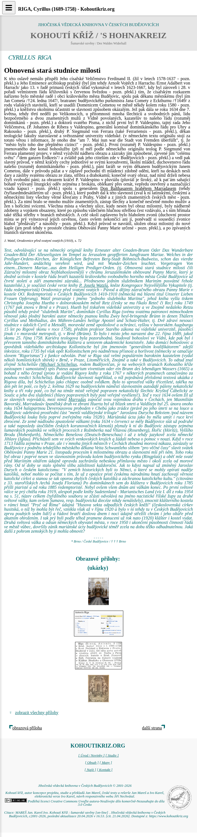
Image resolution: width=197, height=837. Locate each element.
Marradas (77, 399)
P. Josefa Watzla (93, 285)
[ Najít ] (90, 770)
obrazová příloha (27, 728)
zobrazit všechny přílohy (36, 712)
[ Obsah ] (92, 763)
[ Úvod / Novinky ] (91, 755)
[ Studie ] (112, 755)
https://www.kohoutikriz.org (168, 816)
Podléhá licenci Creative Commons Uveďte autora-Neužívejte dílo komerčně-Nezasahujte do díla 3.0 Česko (84, 803)
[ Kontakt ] (105, 770)
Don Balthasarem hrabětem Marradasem (138, 188)
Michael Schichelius (59, 364)
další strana (152, 728)
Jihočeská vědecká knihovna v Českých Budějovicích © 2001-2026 (85, 786)
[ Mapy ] (105, 763)
